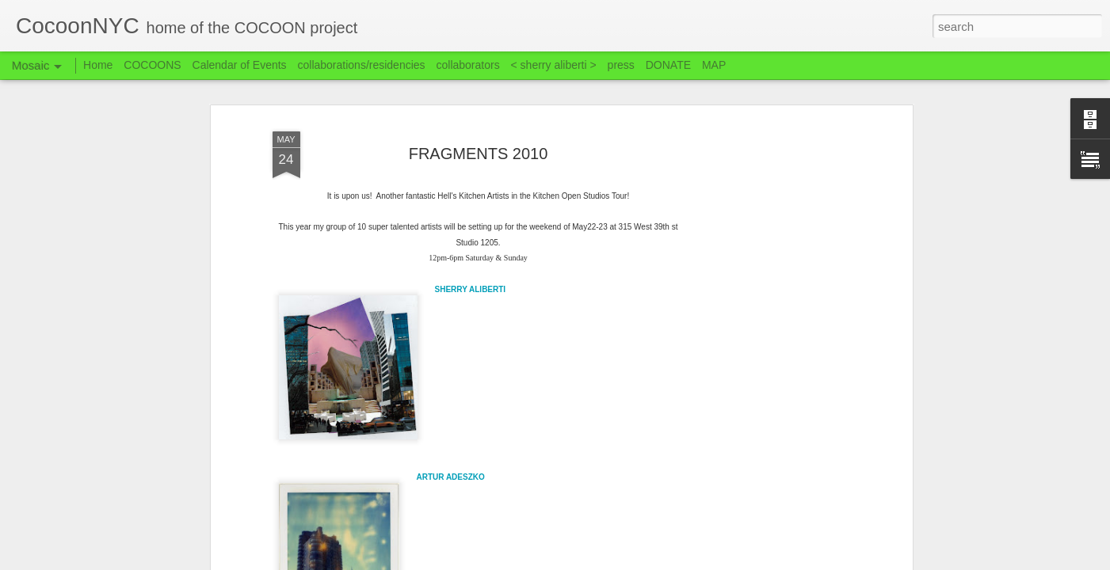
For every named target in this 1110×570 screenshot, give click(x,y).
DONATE (668, 65)
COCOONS (152, 65)
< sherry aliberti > (554, 65)
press (621, 65)
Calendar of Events (240, 65)
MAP (714, 65)
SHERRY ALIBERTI (470, 289)
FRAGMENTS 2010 (478, 153)
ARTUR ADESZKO (451, 477)
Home (98, 65)
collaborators (467, 65)
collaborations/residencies (361, 65)
